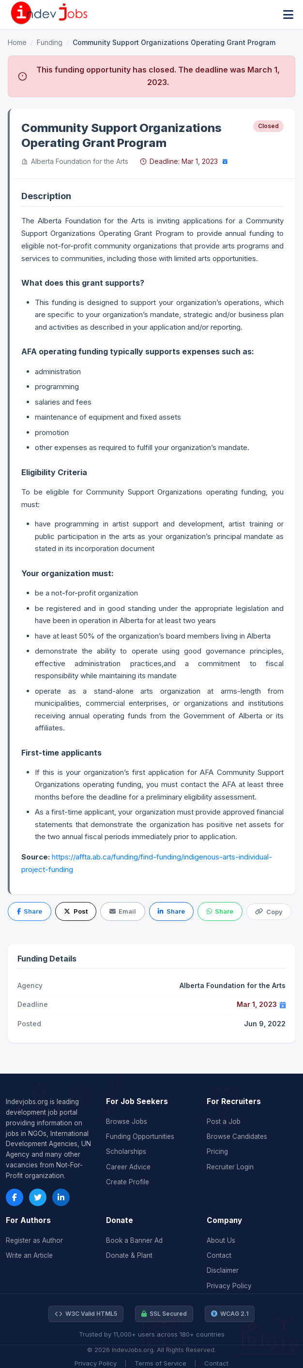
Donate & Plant (129, 1255)
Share (29, 911)
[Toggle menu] (288, 15)
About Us (221, 1240)
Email (122, 911)
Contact (219, 1255)
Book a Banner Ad (134, 1240)
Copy (268, 912)
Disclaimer (223, 1270)
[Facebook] (14, 1197)
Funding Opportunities (140, 1136)
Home (17, 42)
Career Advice (128, 1167)
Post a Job (224, 1121)
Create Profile (127, 1182)
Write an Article (29, 1255)
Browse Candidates (237, 1136)
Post (75, 911)
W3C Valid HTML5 (86, 1314)
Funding (49, 42)
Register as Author (34, 1240)
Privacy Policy (229, 1286)
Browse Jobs (126, 1121)
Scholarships (126, 1151)
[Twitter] (37, 1197)
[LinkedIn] (61, 1197)
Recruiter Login (230, 1167)
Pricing (217, 1151)
